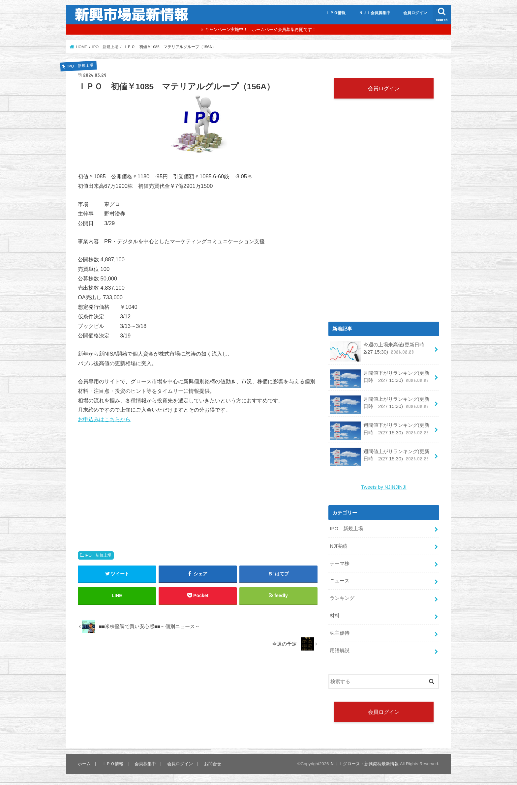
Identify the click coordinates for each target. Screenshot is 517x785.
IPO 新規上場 (98, 555)
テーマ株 (340, 563)
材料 (335, 615)
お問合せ (212, 763)
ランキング (342, 598)
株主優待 (340, 633)
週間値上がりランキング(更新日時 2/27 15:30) (380, 457)
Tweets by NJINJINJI (384, 487)
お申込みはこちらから (104, 419)
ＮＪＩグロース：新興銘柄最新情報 (364, 763)
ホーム (84, 763)
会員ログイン (415, 13)
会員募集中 (145, 763)
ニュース (340, 580)
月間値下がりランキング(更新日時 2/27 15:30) (380, 378)
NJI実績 (338, 546)
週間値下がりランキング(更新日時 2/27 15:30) (380, 431)
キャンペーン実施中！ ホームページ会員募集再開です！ (260, 29)
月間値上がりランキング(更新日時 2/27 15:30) (380, 404)
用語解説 (340, 650)
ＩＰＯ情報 (336, 13)
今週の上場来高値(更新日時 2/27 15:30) (379, 351)
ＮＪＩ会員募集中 (374, 13)
